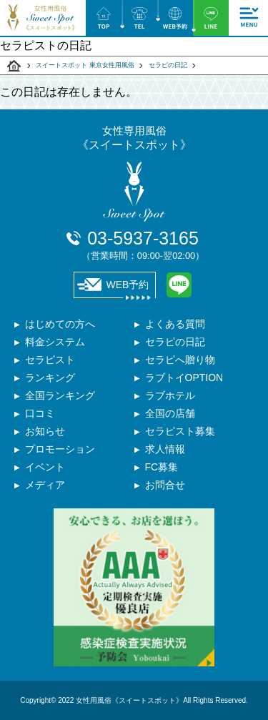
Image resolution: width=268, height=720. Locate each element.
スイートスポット (14, 66)
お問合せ (165, 484)
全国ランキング (60, 395)
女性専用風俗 (134, 138)
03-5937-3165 (142, 244)
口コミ (40, 413)
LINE (179, 284)
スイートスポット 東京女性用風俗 (85, 65)
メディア (45, 484)
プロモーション (60, 449)
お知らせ (45, 431)
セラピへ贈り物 (180, 359)
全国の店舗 (170, 413)
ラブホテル (170, 395)
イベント (45, 467)
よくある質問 (175, 324)
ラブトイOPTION (184, 377)
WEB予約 (113, 284)
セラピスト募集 (180, 431)
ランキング (50, 377)
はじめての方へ (60, 324)
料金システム (55, 341)
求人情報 (165, 449)
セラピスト (50, 359)
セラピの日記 (168, 65)
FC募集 (162, 467)
